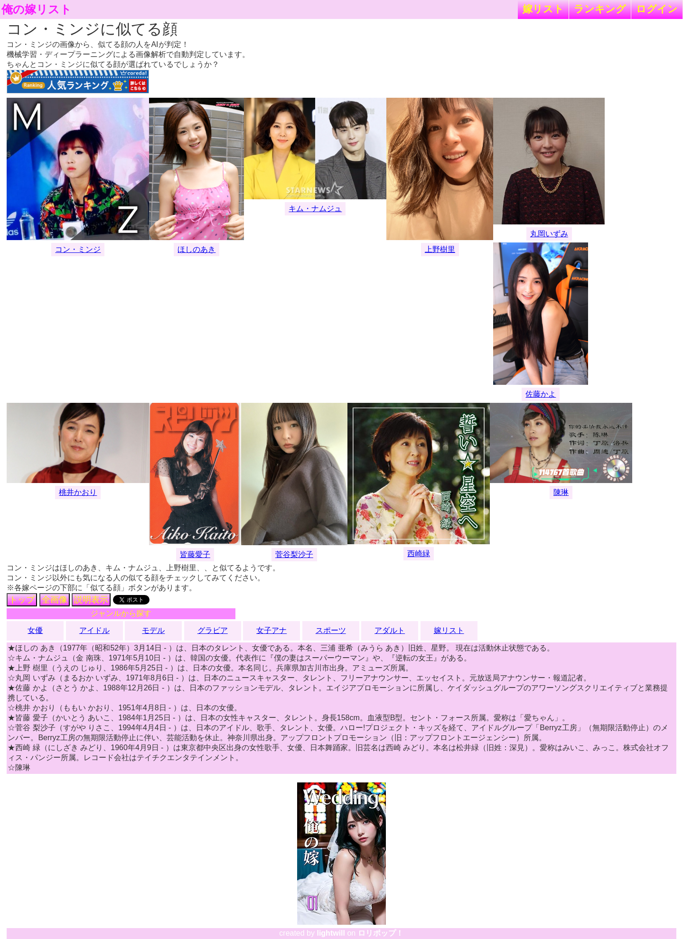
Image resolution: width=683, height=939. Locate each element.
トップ (22, 599)
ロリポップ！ (380, 933)
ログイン (657, 8)
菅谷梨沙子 (294, 554)
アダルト (389, 630)
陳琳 (561, 492)
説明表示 (91, 599)
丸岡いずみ (549, 234)
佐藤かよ (540, 394)
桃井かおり (78, 492)
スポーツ (331, 630)
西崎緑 (418, 553)
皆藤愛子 (195, 554)
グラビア (212, 630)
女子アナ (271, 630)
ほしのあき (196, 249)
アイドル (94, 630)
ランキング (600, 8)
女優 (35, 630)
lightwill (331, 933)
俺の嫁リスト (36, 9)
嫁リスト (543, 8)
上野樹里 (440, 249)
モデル (153, 630)
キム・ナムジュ (315, 209)
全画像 (54, 599)
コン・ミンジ (78, 249)
